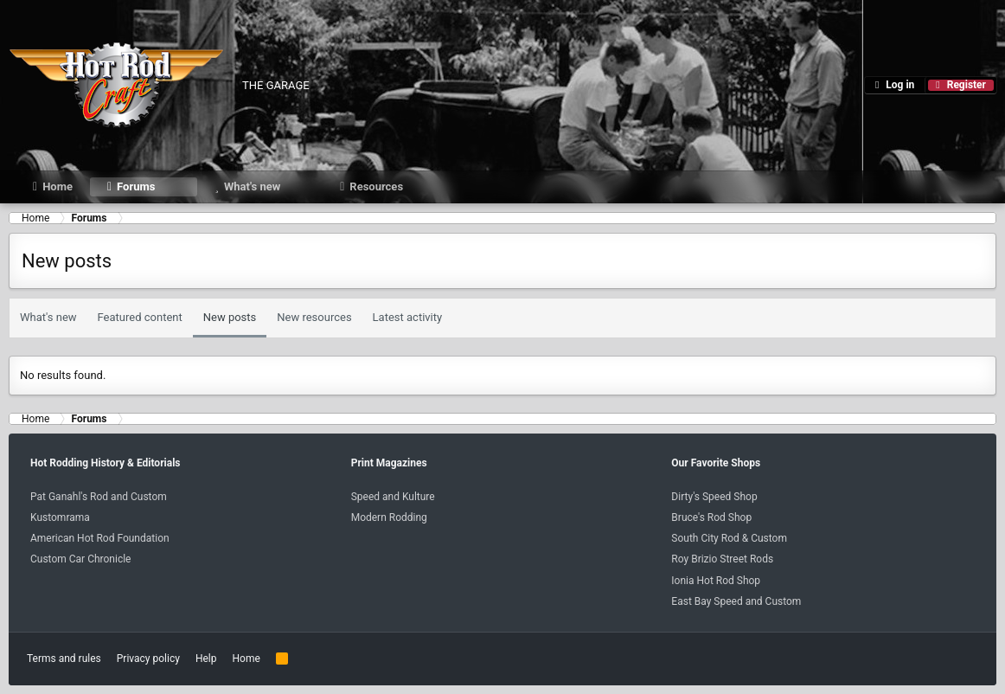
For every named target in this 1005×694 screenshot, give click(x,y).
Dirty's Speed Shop (714, 497)
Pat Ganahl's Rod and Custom (98, 497)
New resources (314, 317)
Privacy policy (148, 658)
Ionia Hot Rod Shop (715, 581)
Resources (376, 186)
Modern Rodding (389, 517)
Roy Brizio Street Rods (722, 559)
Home (57, 186)
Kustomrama (60, 517)
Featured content (140, 317)
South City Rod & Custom (729, 538)
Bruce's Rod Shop (711, 517)
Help (206, 658)
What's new (252, 186)
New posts (230, 317)
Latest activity (408, 317)
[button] (184, 186)
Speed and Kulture (393, 497)
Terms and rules (64, 658)
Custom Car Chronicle (80, 559)
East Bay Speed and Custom (736, 601)
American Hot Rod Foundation (100, 538)
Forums (136, 186)
